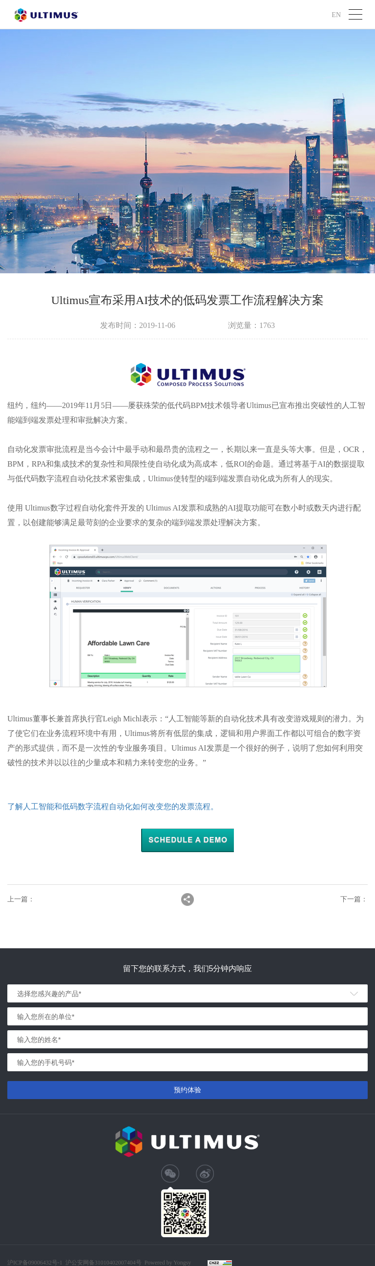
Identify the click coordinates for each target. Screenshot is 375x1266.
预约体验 (187, 1090)
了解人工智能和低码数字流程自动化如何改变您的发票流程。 (112, 806)
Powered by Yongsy (168, 1263)
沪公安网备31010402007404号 (103, 1263)
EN (336, 14)
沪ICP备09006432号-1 (34, 1263)
